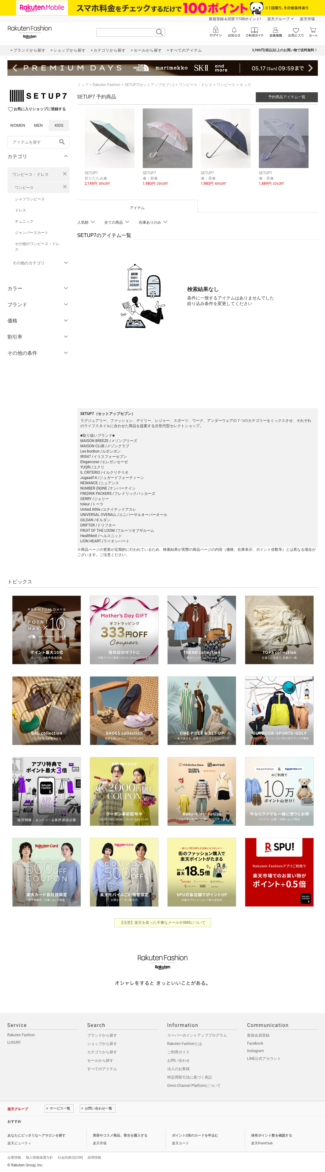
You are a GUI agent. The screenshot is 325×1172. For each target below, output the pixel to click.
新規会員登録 (258, 1035)
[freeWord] (38, 142)
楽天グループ (278, 19)
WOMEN (17, 125)
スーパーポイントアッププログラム (197, 1035)
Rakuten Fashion (106, 85)
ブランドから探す (102, 1035)
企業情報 (14, 1158)
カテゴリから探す (102, 1052)
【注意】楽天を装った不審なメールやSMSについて (162, 922)
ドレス (20, 210)
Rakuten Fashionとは (184, 1044)
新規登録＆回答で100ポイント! (235, 19)
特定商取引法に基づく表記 (189, 1077)
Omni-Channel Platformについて (194, 1085)
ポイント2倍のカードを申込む (195, 1135)
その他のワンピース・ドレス (37, 247)
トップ (82, 85)
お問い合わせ (178, 1060)
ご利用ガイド (178, 1052)
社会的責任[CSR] (70, 1158)
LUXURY (14, 1042)
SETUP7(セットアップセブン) (149, 85)
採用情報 (94, 1158)
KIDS (59, 125)
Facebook (255, 1043)
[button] (111, 151)
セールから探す (100, 1060)
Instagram (255, 1051)
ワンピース (24, 187)
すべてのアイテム (102, 1069)
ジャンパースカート (31, 232)
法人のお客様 (178, 1069)
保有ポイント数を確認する (271, 1135)
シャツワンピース (30, 199)
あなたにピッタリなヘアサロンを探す (36, 1135)
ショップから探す (102, 1044)
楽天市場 (307, 19)
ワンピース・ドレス (30, 174)
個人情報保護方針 (39, 1158)
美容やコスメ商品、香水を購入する (120, 1135)
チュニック (24, 221)
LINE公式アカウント (264, 1058)
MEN (38, 125)
